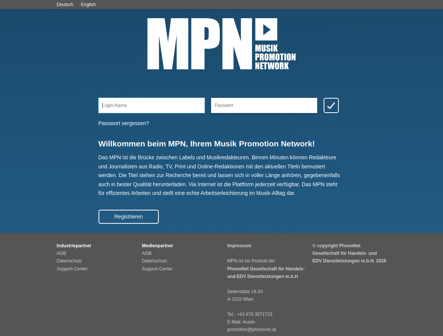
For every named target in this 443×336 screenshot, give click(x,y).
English (88, 4)
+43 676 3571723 (254, 314)
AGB (61, 253)
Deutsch (65, 4)
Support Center (72, 269)
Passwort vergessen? (124, 123)
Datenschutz (69, 261)
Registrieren (128, 217)
